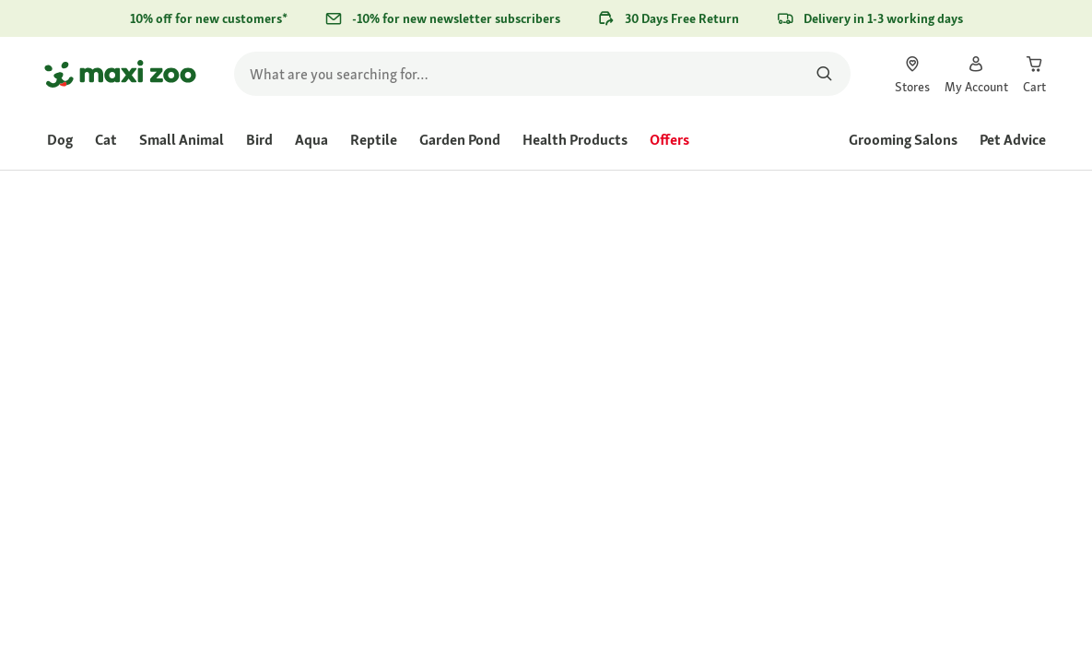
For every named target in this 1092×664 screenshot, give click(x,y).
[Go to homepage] (120, 74)
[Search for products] (825, 74)
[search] (542, 74)
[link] (912, 74)
